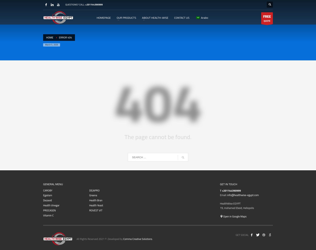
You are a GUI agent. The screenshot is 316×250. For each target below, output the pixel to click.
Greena (93, 195)
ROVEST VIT (95, 210)
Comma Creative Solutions (137, 239)
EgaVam (47, 195)
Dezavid (47, 200)
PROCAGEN (49, 210)
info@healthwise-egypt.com (243, 195)
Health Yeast (96, 205)
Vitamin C (48, 215)
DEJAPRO (94, 190)
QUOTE (267, 18)
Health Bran (95, 200)
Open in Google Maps (233, 216)
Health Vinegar (51, 205)
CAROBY (47, 190)
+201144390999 (94, 4)
